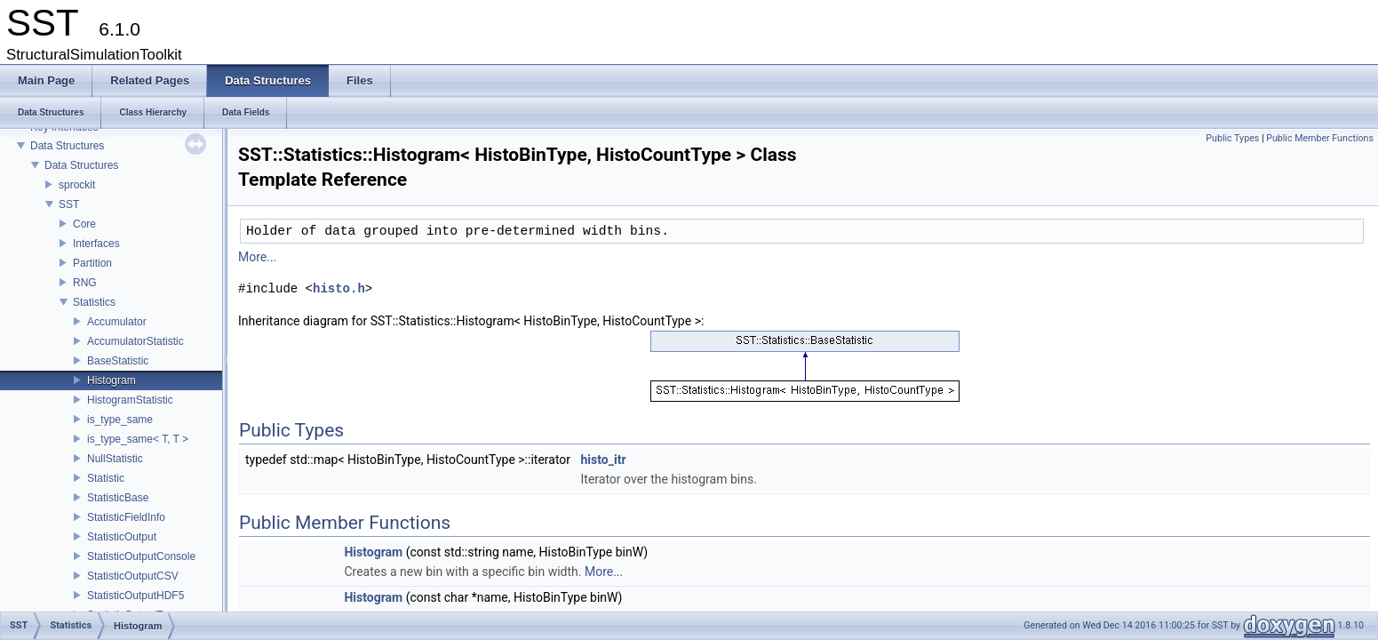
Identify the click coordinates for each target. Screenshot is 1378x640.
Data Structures (67, 146)
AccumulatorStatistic (135, 341)
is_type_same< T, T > (137, 439)
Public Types (1232, 138)
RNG (85, 282)
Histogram (111, 380)
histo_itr (603, 459)
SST (69, 204)
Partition (92, 263)
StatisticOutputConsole (141, 556)
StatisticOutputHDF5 (135, 595)
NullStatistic (115, 458)
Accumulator (117, 322)
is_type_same (120, 419)
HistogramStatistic (130, 400)
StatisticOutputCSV (133, 576)
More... (257, 257)
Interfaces (96, 243)
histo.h (339, 288)
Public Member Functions (1320, 138)
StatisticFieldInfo (126, 517)
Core (84, 224)
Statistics (94, 302)
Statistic (105, 478)
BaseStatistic (117, 361)
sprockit (77, 185)
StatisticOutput (121, 537)
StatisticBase (117, 498)
